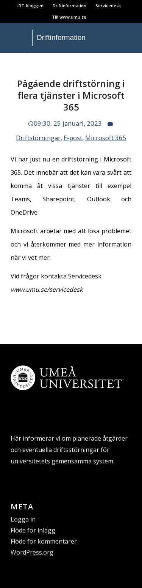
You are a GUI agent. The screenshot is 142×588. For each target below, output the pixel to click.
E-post (73, 137)
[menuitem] (31, 6)
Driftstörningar (38, 137)
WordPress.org (32, 552)
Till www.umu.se (69, 17)
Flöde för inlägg (33, 530)
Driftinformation (69, 5)
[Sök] (7, 62)
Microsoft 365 (105, 137)
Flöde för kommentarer (44, 541)
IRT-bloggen (30, 5)
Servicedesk (108, 5)
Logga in (23, 519)
